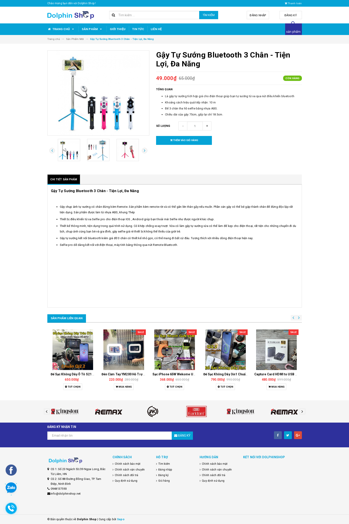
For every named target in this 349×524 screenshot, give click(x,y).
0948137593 (59, 488)
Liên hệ (156, 29)
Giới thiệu (118, 29)
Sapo (120, 519)
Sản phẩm (92, 29)
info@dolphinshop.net (66, 493)
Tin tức (138, 29)
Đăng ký (290, 15)
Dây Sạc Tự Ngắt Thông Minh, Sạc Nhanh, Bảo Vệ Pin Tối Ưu (72, 374)
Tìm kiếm (209, 15)
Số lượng (163, 125)
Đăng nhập (258, 15)
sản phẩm (293, 31)
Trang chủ (61, 29)
